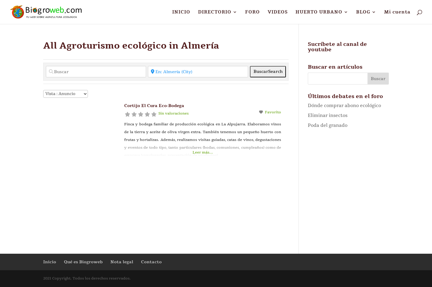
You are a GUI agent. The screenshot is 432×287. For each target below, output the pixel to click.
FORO (252, 12)
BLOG (363, 12)
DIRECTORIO (214, 12)
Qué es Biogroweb (83, 262)
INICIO (181, 12)
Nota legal (121, 262)
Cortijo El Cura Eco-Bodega (154, 106)
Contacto (151, 262)
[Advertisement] (348, 187)
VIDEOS (278, 12)
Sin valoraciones (173, 113)
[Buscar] (96, 71)
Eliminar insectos (327, 115)
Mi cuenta (397, 12)
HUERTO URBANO (319, 12)
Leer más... (203, 152)
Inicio (49, 262)
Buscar (268, 71)
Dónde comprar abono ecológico (344, 106)
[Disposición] (65, 94)
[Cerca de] (198, 71)
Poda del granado (327, 125)
